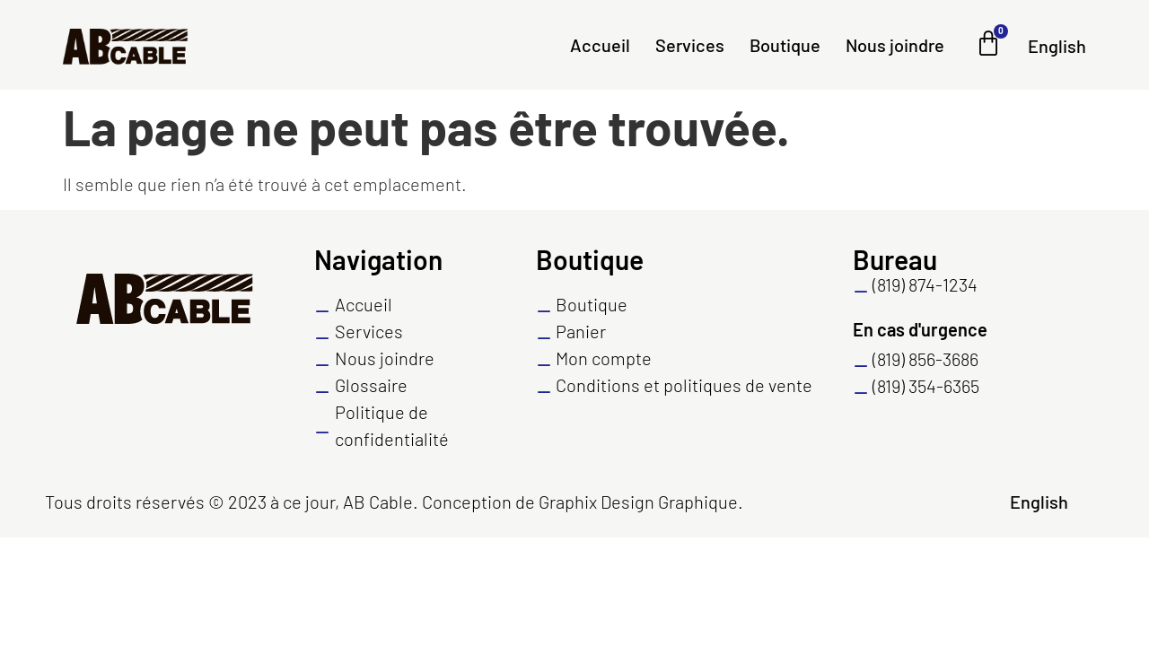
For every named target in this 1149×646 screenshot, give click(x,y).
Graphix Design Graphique (638, 501)
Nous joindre (895, 45)
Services (689, 45)
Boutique (785, 45)
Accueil (600, 45)
